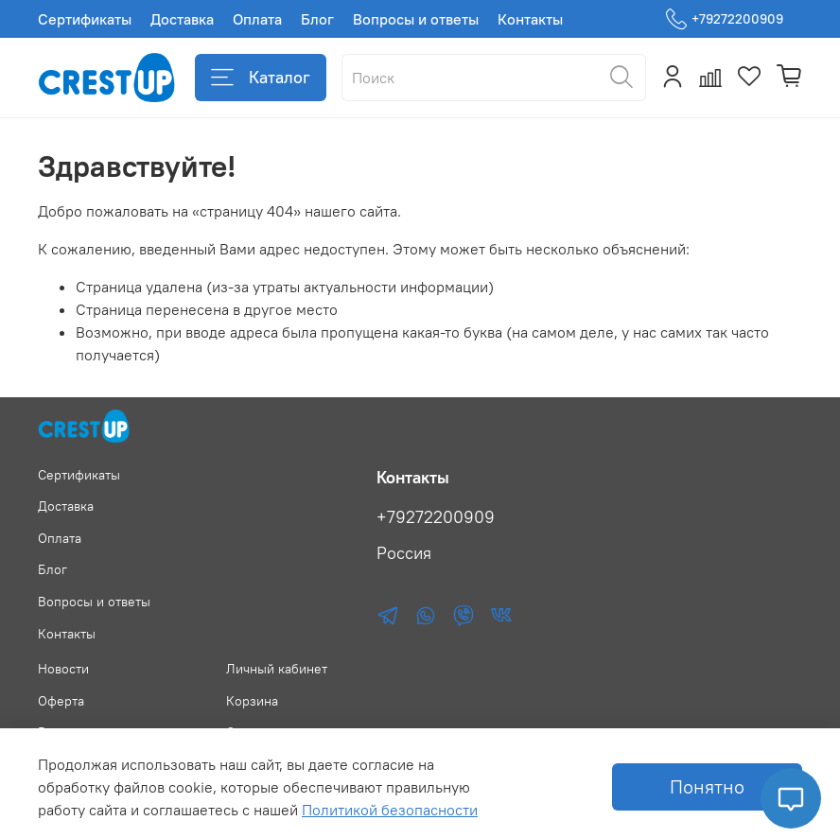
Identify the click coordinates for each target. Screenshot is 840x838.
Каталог (260, 77)
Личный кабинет (276, 668)
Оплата (257, 18)
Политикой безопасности (390, 809)
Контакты (530, 18)
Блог (317, 18)
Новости (63, 668)
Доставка (182, 18)
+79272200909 (724, 19)
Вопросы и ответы (416, 18)
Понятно (707, 786)
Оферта (61, 700)
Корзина (252, 700)
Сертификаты (84, 18)
